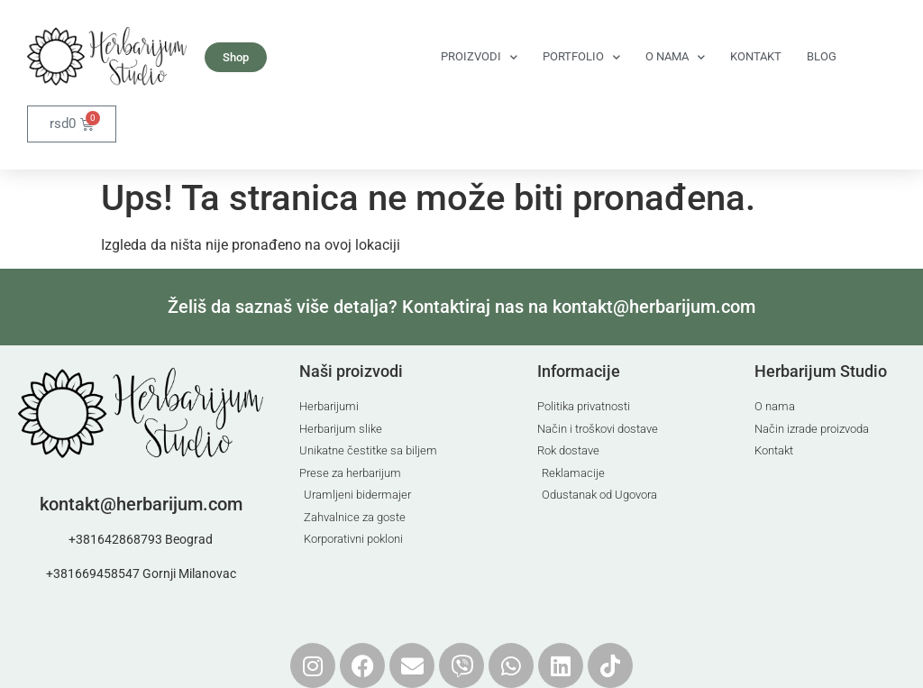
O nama (675, 57)
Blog (821, 56)
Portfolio (581, 57)
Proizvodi (479, 57)
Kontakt (755, 56)
